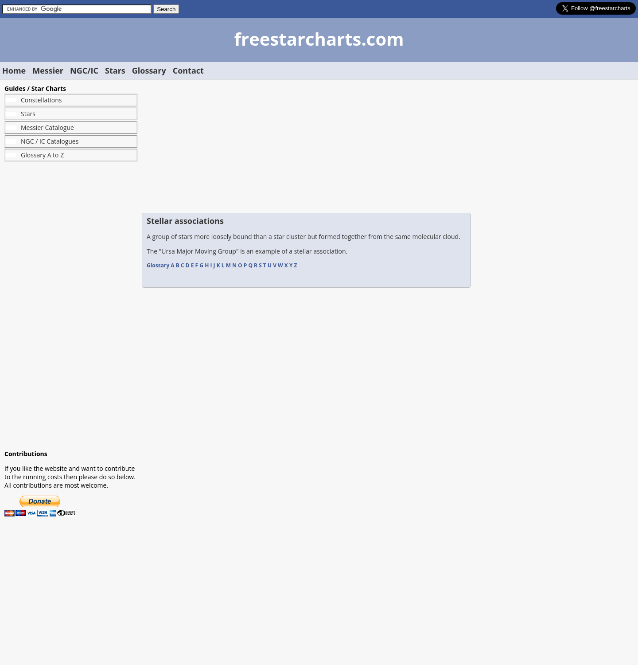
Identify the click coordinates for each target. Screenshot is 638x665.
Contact (188, 70)
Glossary (149, 70)
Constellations (41, 100)
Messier (47, 70)
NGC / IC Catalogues (49, 141)
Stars (115, 70)
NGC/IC (84, 70)
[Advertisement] (70, 305)
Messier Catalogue (47, 127)
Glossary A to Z (42, 155)
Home (14, 70)
